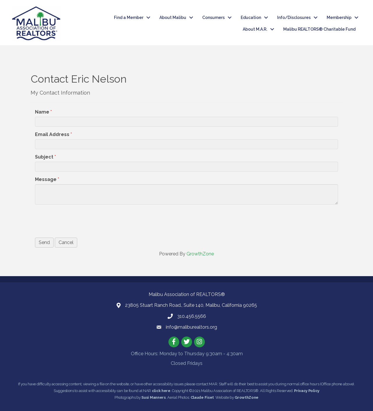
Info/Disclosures (294, 17)
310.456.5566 (191, 316)
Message (46, 179)
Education (251, 17)
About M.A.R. (255, 29)
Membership (339, 17)
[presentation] (79, 220)
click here (161, 391)
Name (42, 112)
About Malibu (172, 17)
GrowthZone (200, 254)
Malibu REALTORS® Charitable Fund (319, 29)
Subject (44, 157)
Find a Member (128, 17)
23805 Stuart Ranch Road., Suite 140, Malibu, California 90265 (191, 305)
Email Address (52, 134)
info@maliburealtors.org (191, 327)
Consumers (213, 17)
